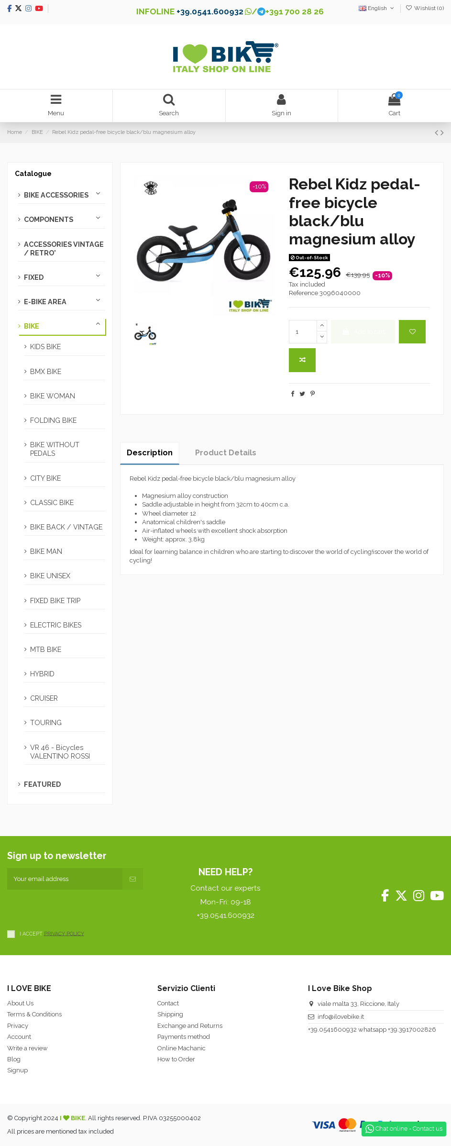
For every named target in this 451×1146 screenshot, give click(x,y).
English (377, 8)
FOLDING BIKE (53, 420)
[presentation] (80, 908)
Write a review (27, 1048)
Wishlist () (425, 8)
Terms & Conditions (34, 1014)
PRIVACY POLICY (64, 933)
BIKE (31, 326)
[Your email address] (64, 879)
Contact (168, 1003)
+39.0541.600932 (209, 11)
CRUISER (44, 698)
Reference (303, 293)
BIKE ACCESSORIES (56, 195)
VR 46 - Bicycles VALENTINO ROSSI (60, 752)
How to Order (176, 1059)
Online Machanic (181, 1048)
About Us (20, 1003)
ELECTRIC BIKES (55, 625)
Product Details (225, 452)
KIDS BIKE (45, 347)
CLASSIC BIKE (52, 503)
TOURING (46, 723)
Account (19, 1036)
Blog (14, 1059)
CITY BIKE (45, 478)
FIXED (34, 277)
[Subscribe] (132, 879)
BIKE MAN (46, 551)
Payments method (183, 1036)
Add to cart (363, 331)
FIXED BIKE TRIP (55, 601)
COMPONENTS (48, 219)
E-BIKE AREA (45, 302)
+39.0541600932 (332, 1029)
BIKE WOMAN (52, 396)
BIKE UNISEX (50, 576)
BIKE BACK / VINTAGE (66, 527)
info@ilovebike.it (341, 1016)
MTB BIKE (45, 649)
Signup (17, 1070)
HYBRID (42, 674)
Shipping (170, 1014)
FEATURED (42, 784)
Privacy (17, 1025)
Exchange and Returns (189, 1025)
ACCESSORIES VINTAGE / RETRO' (64, 249)
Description (150, 452)
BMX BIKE (45, 371)
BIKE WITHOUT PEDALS (54, 449)
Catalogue (33, 173)
